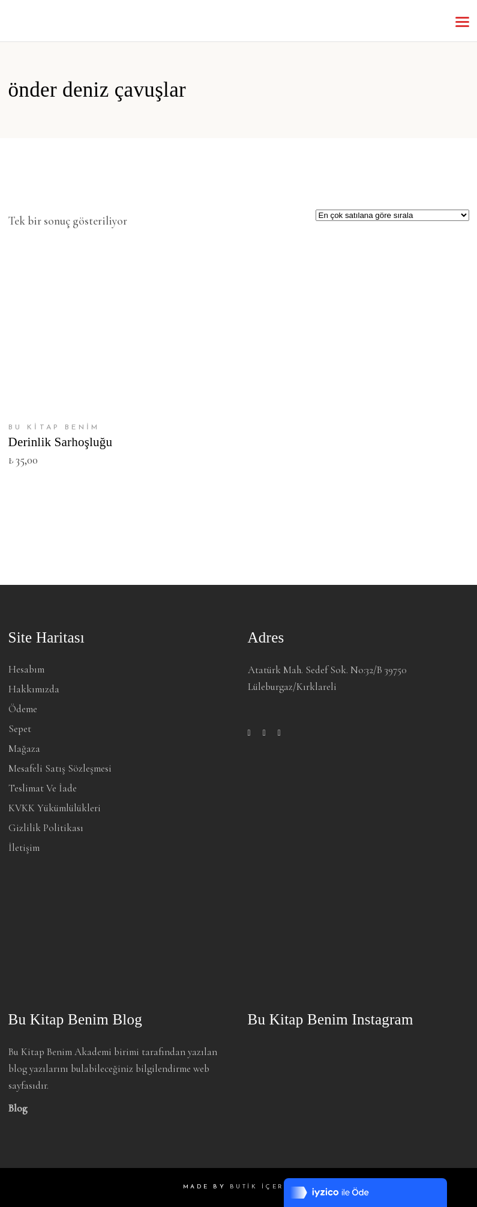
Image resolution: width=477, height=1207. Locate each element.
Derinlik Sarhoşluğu (60, 442)
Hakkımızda (33, 689)
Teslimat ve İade (42, 788)
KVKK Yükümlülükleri (54, 808)
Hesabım (26, 669)
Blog (18, 1108)
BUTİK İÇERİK (262, 1187)
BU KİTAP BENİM (54, 427)
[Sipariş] (392, 215)
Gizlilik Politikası (45, 827)
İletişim (24, 847)
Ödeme (22, 709)
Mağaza (24, 748)
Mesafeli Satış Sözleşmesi (60, 768)
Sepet (19, 728)
